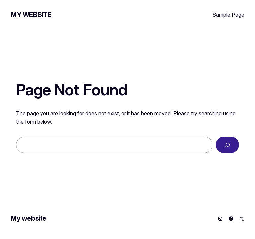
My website (31, 15)
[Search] (227, 145)
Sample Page (228, 14)
